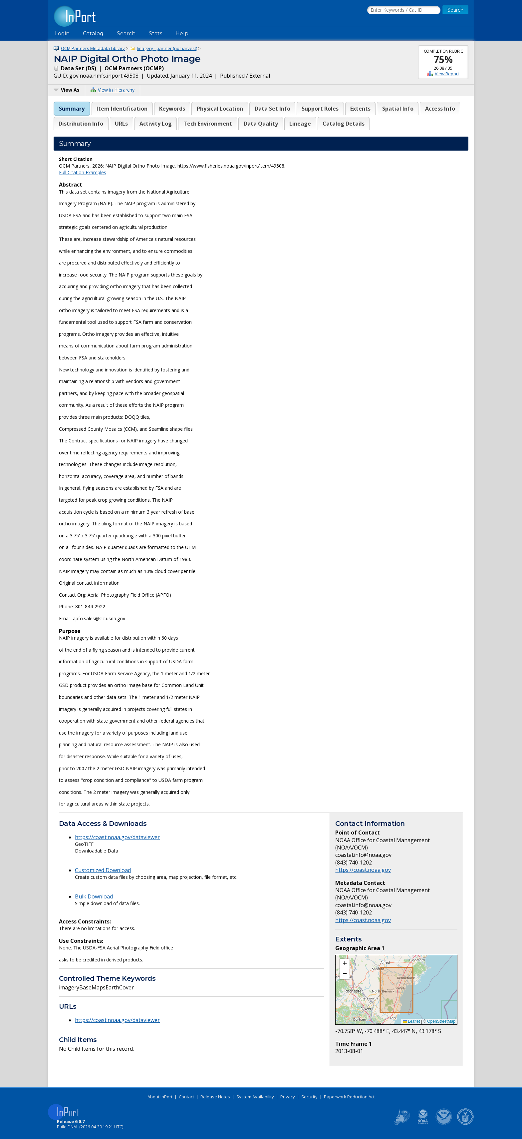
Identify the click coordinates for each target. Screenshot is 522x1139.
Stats (155, 33)
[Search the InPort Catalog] (403, 10)
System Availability (255, 1097)
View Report (447, 74)
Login (62, 33)
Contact (186, 1097)
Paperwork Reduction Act (349, 1097)
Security (309, 1097)
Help (181, 33)
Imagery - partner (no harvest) (167, 48)
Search (126, 33)
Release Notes (215, 1097)
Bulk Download (94, 896)
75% (443, 59)
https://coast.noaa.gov (363, 869)
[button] (345, 964)
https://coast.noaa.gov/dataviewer (117, 837)
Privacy (287, 1097)
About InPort (159, 1097)
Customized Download (103, 870)
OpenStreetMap (441, 1021)
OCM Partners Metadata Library (93, 48)
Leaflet (411, 1021)
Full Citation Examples (82, 172)
